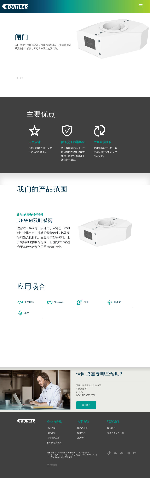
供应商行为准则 (54, 442)
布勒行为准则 (53, 437)
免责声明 (61, 452)
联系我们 (86, 405)
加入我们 (81, 437)
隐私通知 (50, 452)
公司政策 (51, 432)
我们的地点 (82, 428)
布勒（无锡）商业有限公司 (61, 457)
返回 (20, 78)
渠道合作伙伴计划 (115, 432)
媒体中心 (81, 432)
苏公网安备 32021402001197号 (84, 454)
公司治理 (51, 428)
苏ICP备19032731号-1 (59, 454)
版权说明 (71, 452)
